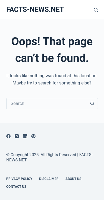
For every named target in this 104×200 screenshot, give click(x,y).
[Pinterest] (33, 136)
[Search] (96, 10)
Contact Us (16, 187)
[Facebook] (8, 136)
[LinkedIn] (25, 136)
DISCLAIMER (49, 179)
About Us (73, 179)
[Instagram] (17, 136)
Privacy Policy (19, 179)
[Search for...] (46, 103)
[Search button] (92, 103)
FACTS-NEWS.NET (35, 10)
